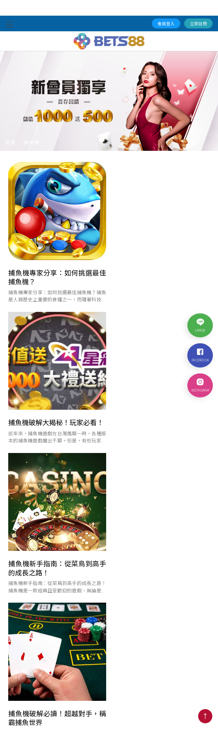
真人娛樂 (21, 704)
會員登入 (166, 23)
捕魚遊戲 (149, 704)
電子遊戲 (102, 704)
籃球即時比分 (73, 704)
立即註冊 (198, 23)
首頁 (10, 142)
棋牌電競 (125, 704)
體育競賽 (45, 704)
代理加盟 (197, 704)
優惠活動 (173, 704)
